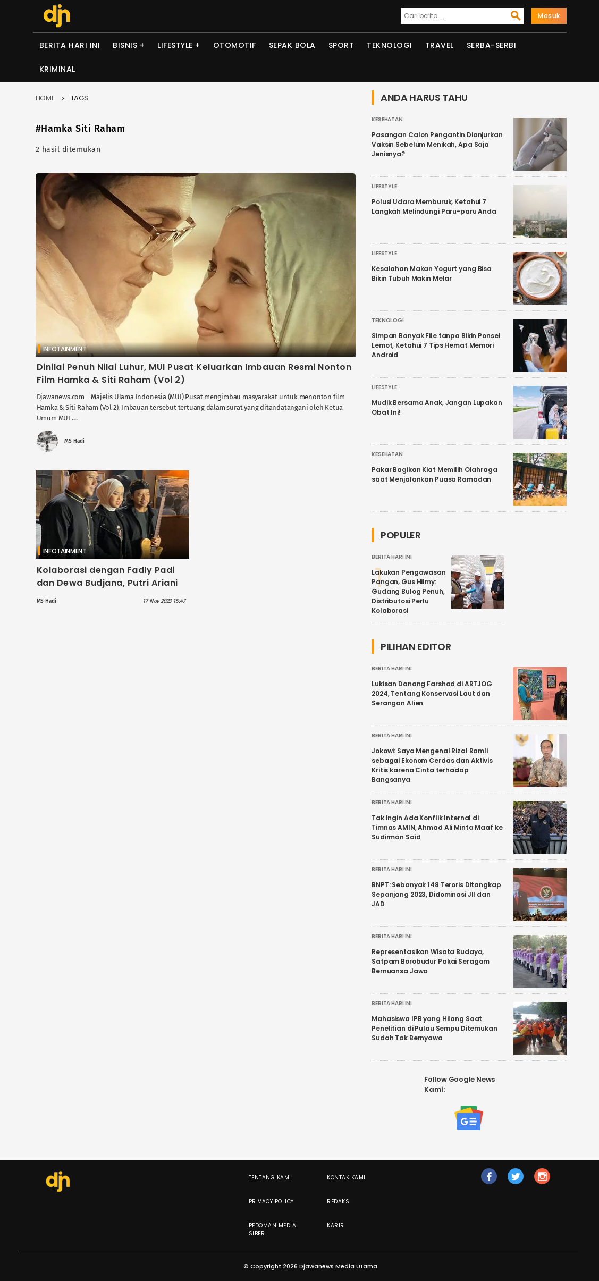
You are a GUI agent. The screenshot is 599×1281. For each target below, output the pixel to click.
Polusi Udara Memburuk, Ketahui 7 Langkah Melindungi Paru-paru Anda (434, 206)
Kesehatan (387, 119)
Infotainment (65, 348)
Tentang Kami (270, 1178)
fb (489, 1181)
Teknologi (389, 45)
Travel (439, 45)
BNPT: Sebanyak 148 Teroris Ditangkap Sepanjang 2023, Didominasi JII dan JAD (436, 894)
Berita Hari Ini (69, 45)
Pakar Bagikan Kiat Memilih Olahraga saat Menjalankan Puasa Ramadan (434, 474)
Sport (341, 45)
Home (46, 98)
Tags (80, 98)
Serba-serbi (492, 45)
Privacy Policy (271, 1202)
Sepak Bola (292, 45)
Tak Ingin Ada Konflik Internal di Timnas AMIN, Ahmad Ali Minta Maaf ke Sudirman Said (437, 827)
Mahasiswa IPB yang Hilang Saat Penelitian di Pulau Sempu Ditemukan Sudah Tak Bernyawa (434, 1028)
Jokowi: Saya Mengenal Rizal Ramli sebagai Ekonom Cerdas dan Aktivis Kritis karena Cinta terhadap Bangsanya (432, 765)
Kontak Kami (346, 1178)
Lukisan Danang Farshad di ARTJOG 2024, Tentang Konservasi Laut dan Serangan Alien (432, 693)
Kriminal (57, 69)
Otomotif (234, 45)
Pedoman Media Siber (273, 1229)
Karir (335, 1225)
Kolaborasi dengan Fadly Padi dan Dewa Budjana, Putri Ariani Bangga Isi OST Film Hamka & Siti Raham (112, 589)
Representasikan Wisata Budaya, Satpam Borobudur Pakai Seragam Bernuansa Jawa (431, 961)
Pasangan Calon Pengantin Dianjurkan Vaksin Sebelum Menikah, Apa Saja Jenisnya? (437, 144)
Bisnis (125, 45)
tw (516, 1181)
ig (542, 1181)
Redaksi (339, 1202)
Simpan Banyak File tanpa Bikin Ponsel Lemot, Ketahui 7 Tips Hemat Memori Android (436, 345)
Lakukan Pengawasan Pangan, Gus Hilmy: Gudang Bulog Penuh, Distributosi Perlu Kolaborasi (409, 591)
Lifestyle (175, 45)
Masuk (549, 15)
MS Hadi (74, 441)
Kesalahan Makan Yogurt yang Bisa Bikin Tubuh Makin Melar (432, 273)
